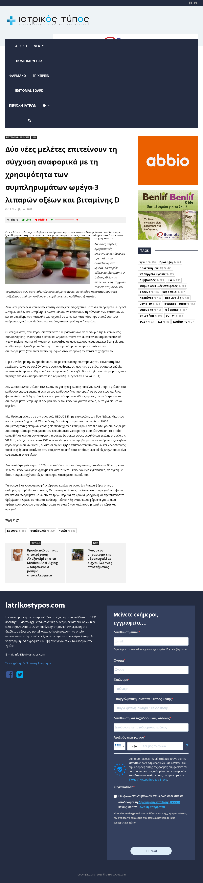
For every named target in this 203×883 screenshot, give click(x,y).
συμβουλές (42, 530)
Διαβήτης (183, 321)
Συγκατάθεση (123, 787)
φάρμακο (176, 310)
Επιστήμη (151, 315)
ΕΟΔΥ (147, 321)
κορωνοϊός (177, 298)
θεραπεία (173, 292)
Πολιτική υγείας (155, 268)
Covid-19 (150, 304)
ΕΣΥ (163, 321)
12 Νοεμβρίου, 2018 (20, 209)
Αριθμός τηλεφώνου (129, 737)
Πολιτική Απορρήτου (151, 806)
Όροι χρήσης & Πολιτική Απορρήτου (29, 663)
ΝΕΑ (34, 137)
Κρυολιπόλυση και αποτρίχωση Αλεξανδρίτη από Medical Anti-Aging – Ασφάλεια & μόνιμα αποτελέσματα (42, 562)
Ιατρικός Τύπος (179, 304)
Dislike (41, 219)
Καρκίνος (150, 298)
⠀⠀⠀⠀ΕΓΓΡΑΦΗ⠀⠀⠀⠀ (151, 851)
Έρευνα (16, 530)
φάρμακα (150, 310)
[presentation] (144, 836)
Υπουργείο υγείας (157, 274)
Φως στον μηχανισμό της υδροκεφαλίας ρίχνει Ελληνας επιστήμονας (99, 558)
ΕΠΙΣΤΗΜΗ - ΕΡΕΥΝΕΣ (17, 137)
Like (26, 219)
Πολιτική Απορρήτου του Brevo (148, 779)
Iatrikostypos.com (35, 604)
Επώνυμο (121, 679)
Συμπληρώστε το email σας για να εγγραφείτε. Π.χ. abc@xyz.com (150, 649)
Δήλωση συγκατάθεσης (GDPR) (159, 802)
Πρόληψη (170, 262)
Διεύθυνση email (126, 632)
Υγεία (67, 530)
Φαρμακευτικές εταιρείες (163, 286)
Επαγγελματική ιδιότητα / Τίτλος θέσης (143, 699)
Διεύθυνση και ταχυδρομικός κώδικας (142, 718)
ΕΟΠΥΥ (174, 315)
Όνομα (119, 660)
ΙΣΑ (174, 280)
